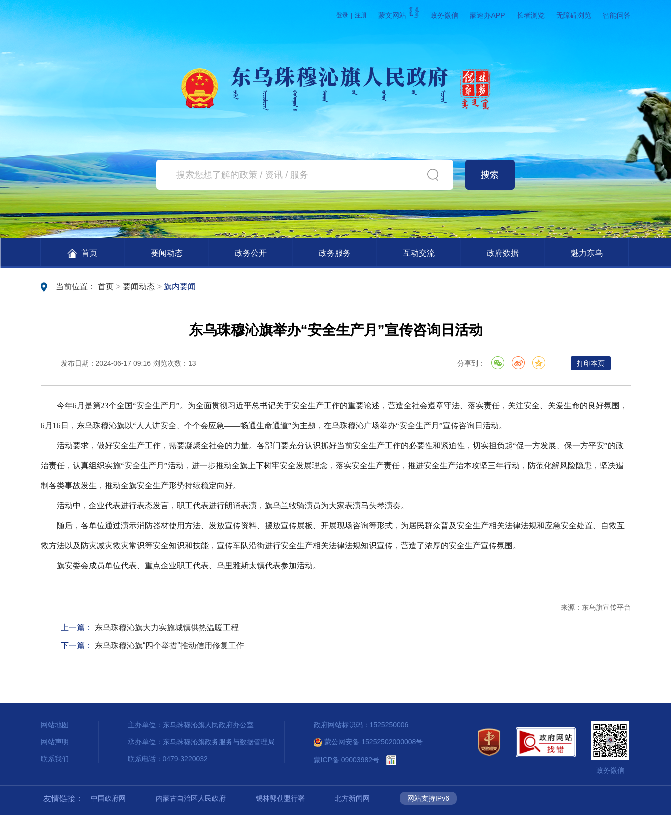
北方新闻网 (352, 798)
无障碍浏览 (573, 15)
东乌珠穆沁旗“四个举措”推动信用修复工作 (169, 645)
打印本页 (591, 363)
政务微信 (444, 15)
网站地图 (55, 724)
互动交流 (419, 253)
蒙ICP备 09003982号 (347, 760)
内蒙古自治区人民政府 (191, 798)
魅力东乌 (587, 253)
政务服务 (335, 253)
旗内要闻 (180, 286)
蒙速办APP (487, 15)
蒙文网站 (398, 15)
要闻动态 (167, 253)
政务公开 (251, 253)
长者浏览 (531, 15)
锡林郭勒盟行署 (280, 798)
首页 (82, 253)
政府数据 (503, 253)
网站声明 (55, 742)
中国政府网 (108, 798)
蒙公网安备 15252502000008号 (368, 742)
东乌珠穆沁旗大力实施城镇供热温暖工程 (167, 627)
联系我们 (55, 758)
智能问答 (617, 15)
